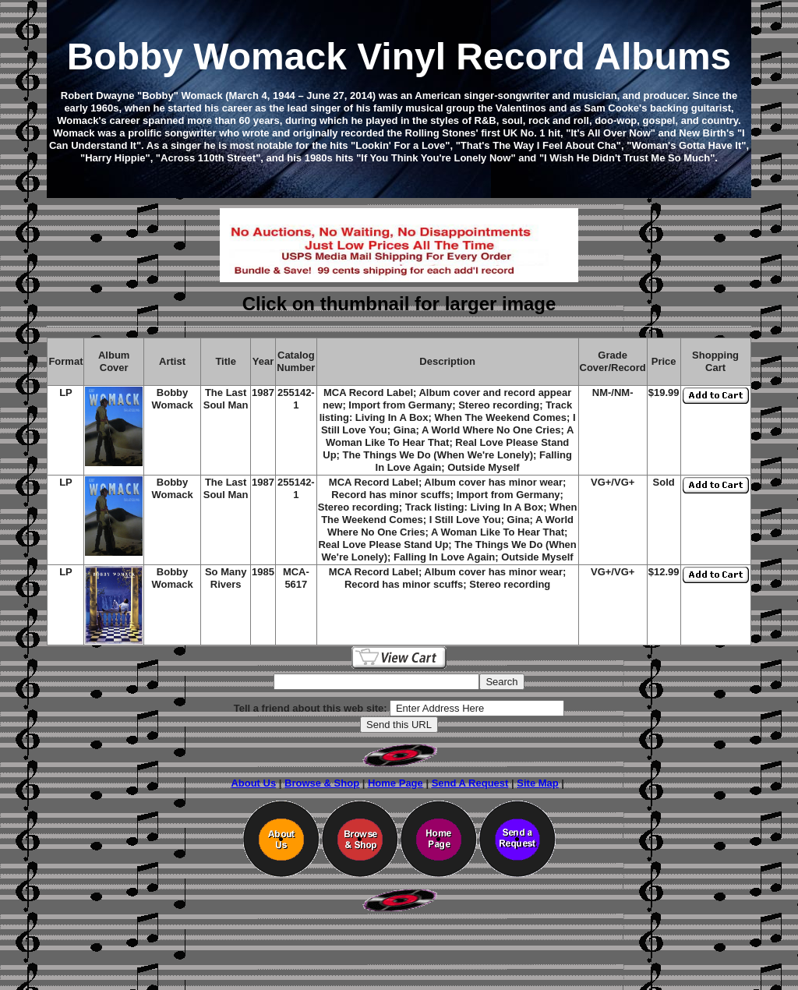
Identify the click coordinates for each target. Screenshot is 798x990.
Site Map (537, 783)
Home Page (395, 783)
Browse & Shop (321, 783)
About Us (253, 783)
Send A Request (470, 783)
